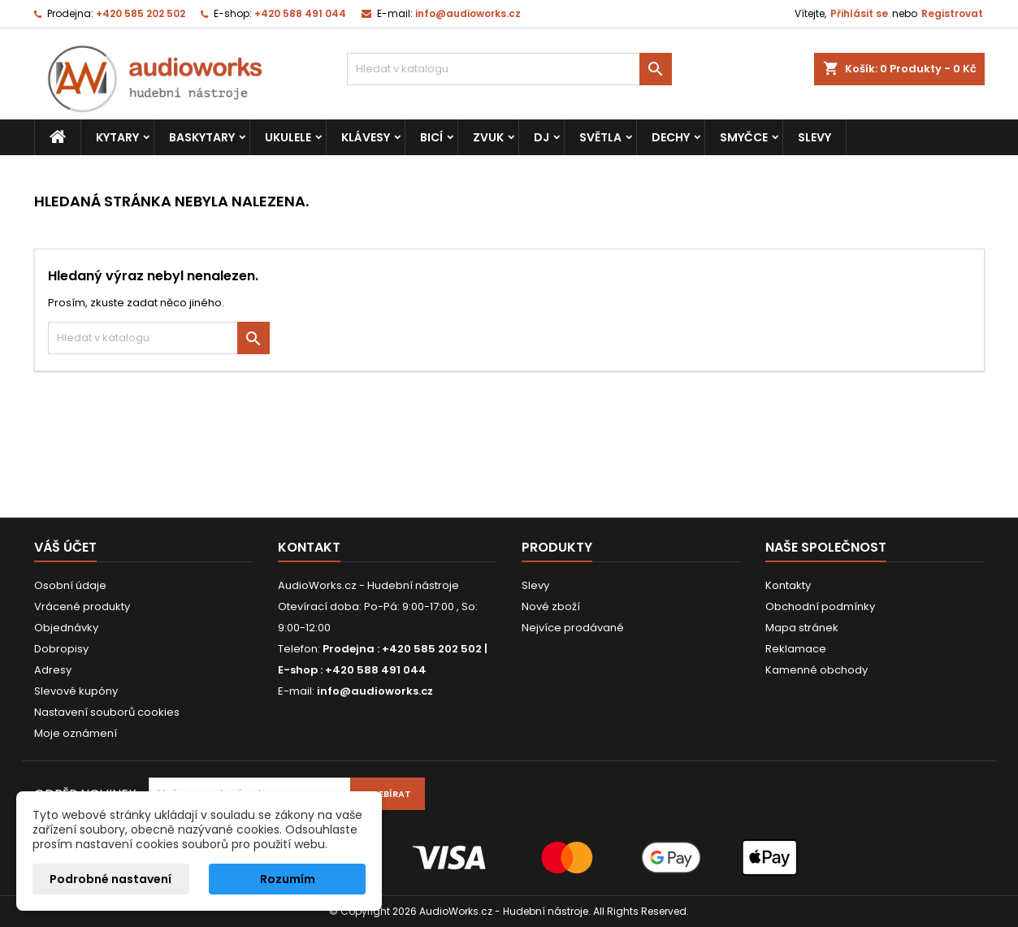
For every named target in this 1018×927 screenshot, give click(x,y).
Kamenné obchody (816, 670)
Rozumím (287, 879)
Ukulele (288, 137)
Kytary (117, 137)
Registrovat (952, 13)
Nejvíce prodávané (573, 627)
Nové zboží (551, 606)
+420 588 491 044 (300, 13)
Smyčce (744, 137)
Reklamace (795, 648)
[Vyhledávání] (509, 69)
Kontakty (788, 585)
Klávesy (365, 137)
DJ (541, 137)
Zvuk (488, 137)
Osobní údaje (70, 585)
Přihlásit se (859, 13)
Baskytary (202, 137)
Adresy (52, 670)
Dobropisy (61, 648)
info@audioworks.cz (468, 13)
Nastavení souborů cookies (107, 712)
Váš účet (65, 547)
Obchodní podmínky (820, 606)
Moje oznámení (75, 733)
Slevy (814, 137)
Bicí (431, 137)
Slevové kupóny (76, 691)
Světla (600, 137)
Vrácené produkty (82, 606)
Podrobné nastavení (110, 879)
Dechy (671, 137)
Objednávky (66, 627)
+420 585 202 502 (140, 13)
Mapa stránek (801, 627)
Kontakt (309, 547)
